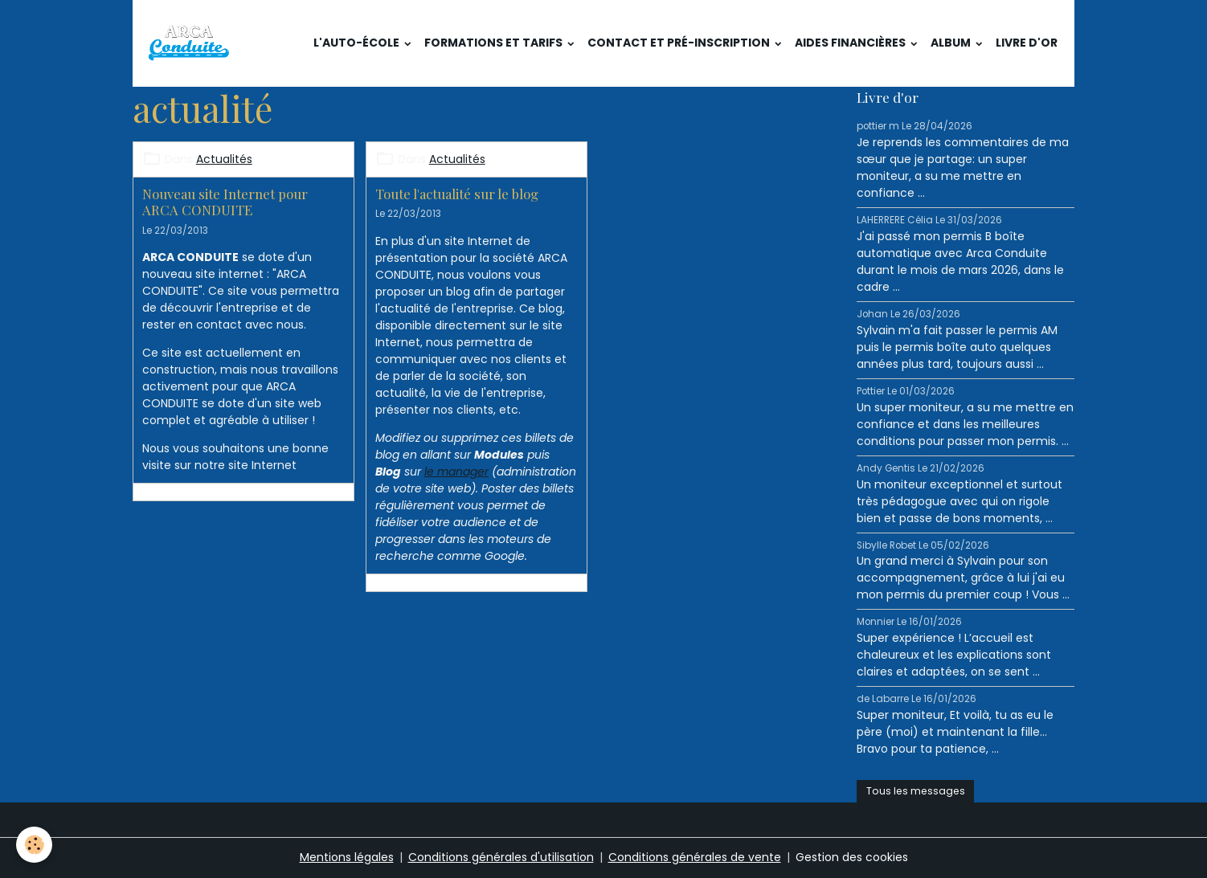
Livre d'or (1027, 43)
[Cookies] (34, 845)
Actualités (224, 159)
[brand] (192, 43)
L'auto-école (357, 43)
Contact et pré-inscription (679, 43)
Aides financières (851, 43)
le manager (456, 472)
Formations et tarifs (494, 43)
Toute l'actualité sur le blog (456, 193)
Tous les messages (915, 791)
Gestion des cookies (852, 857)
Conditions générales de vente (694, 857)
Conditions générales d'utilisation (501, 857)
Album (952, 43)
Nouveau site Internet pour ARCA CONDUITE (225, 201)
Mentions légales (347, 857)
